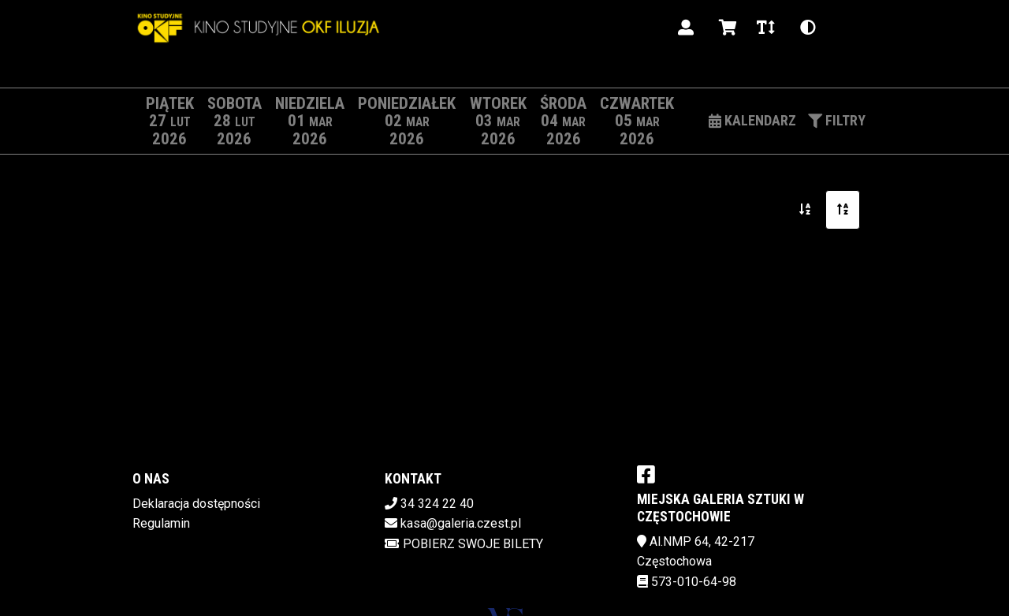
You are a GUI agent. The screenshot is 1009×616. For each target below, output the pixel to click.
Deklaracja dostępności (196, 503)
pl (847, 27)
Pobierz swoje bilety (464, 543)
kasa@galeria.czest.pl (460, 523)
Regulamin (161, 523)
